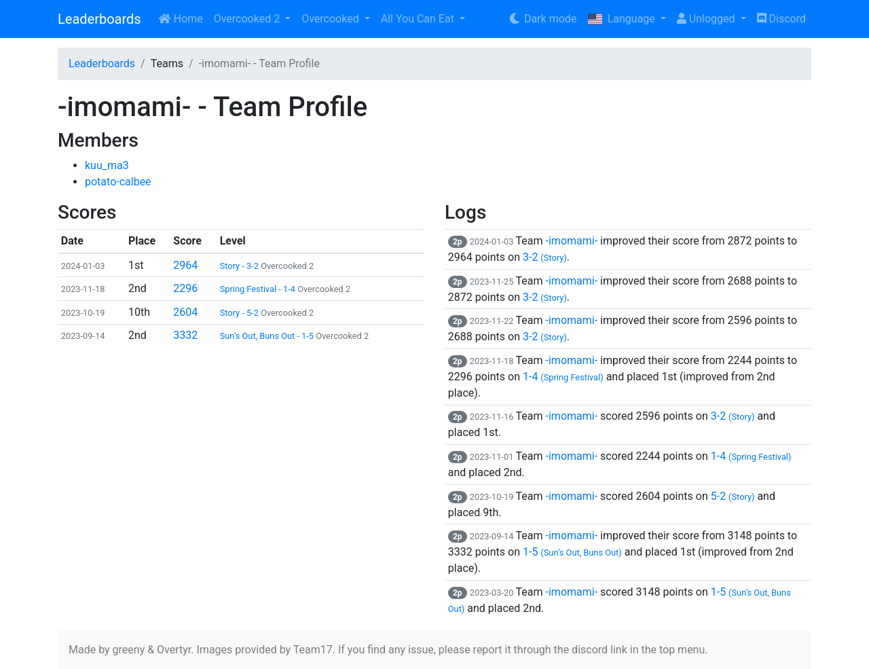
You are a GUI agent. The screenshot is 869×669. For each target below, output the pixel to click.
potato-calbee (118, 181)
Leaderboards (99, 19)
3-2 (545, 257)
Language (622, 18)
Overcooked (331, 18)
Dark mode (542, 18)
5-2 (733, 496)
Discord (781, 18)
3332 (185, 335)
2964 (185, 265)
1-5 (572, 551)
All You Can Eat (419, 18)
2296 (185, 288)
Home (180, 18)
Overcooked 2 (248, 18)
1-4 (563, 376)
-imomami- (572, 240)
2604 (185, 312)
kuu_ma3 (107, 165)
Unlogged (707, 18)
